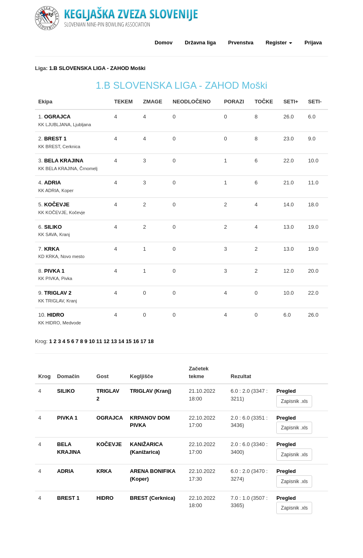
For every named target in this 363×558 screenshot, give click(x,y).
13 (114, 341)
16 (136, 341)
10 (91, 341)
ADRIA (52, 182)
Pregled (286, 391)
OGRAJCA (57, 117)
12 (106, 341)
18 (150, 341)
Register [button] (279, 42)
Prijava (313, 42)
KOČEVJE (56, 204)
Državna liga (200, 42)
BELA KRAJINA (63, 161)
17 (143, 341)
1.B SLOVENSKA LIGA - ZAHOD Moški (97, 68)
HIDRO (55, 315)
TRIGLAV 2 (57, 293)
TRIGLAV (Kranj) (150, 391)
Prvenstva (241, 42)
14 (121, 341)
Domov (164, 42)
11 (99, 341)
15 (128, 341)
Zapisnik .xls (294, 401)
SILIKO (52, 227)
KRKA (51, 249)
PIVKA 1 (54, 271)
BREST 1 (55, 139)
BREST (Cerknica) (152, 498)
